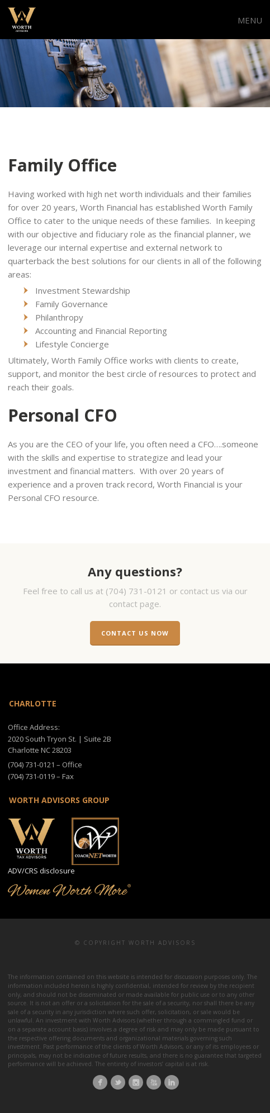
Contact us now (135, 633)
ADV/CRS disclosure (41, 871)
